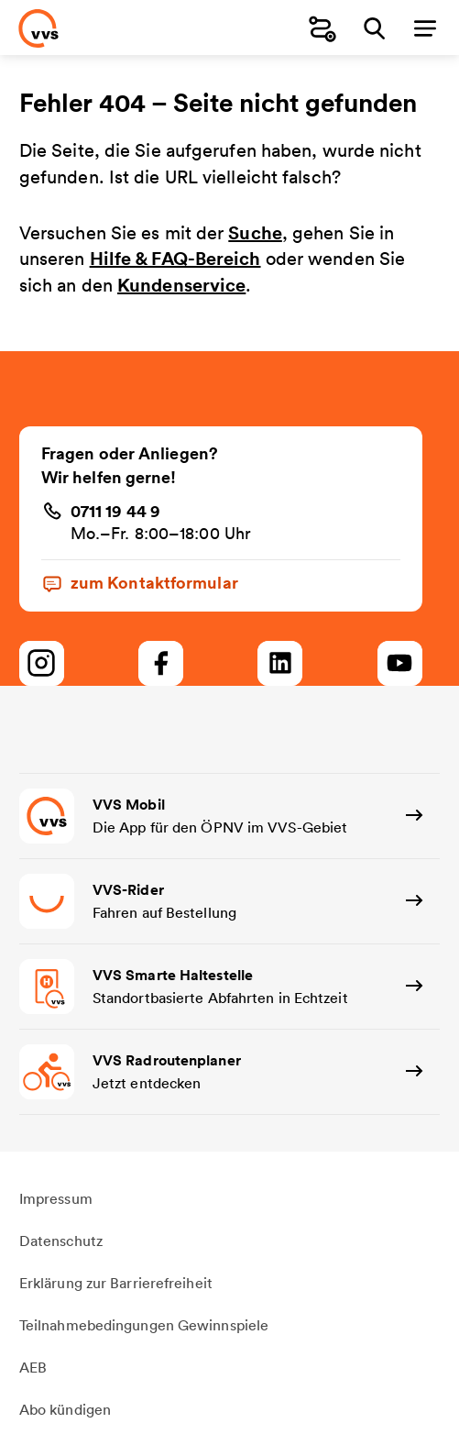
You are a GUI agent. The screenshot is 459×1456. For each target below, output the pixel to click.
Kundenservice (181, 284)
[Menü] (425, 28)
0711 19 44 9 (115, 511)
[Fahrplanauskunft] (322, 28)
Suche (255, 232)
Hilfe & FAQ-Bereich (175, 258)
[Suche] (373, 28)
